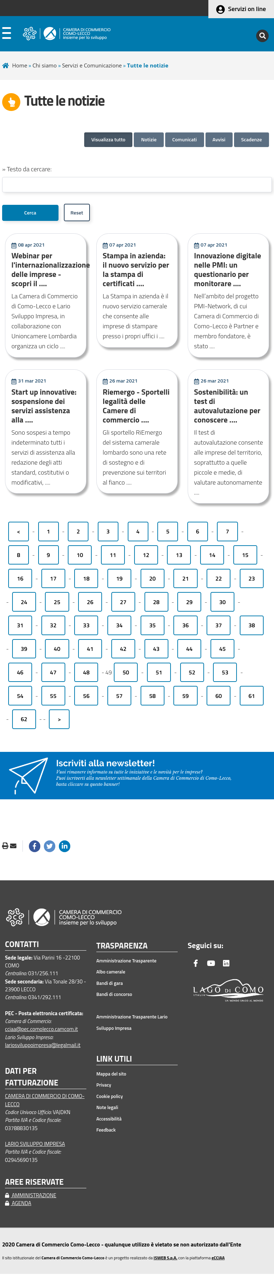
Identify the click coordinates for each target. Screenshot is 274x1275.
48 (86, 673)
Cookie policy (109, 1097)
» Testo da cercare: (27, 169)
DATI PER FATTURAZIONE (31, 1078)
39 (24, 650)
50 (126, 673)
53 (225, 673)
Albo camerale (110, 972)
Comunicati (184, 139)
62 (24, 720)
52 (192, 673)
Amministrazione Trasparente (126, 961)
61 (251, 697)
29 (189, 603)
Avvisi (219, 139)
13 (179, 556)
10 (80, 556)
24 (24, 603)
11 (113, 556)
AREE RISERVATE (34, 1183)
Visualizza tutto (108, 139)
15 (245, 556)
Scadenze (251, 139)
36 (185, 626)
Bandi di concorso (114, 995)
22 (218, 579)
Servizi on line (247, 9)
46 (20, 673)
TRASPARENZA (122, 947)
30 (222, 603)
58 (152, 697)
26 (90, 603)
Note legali (107, 1108)
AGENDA (18, 1204)
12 (146, 556)
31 (20, 626)
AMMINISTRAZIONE (30, 1196)
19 (119, 579)
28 (156, 603)
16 (20, 579)
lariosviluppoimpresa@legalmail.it (43, 1046)
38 (251, 626)
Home (19, 65)
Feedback (106, 1130)
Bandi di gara (109, 984)
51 (159, 673)
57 (119, 697)
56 (86, 697)
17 (53, 579)
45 (222, 650)
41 (90, 650)
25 (57, 603)
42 (123, 650)
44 (189, 650)
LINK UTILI (114, 1060)
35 (152, 626)
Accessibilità (109, 1119)
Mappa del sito (111, 1074)
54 (20, 697)
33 (86, 626)
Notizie (148, 139)
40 (57, 650)
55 (53, 697)
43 (156, 650)
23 (251, 579)
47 (53, 673)
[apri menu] (6, 34)
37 (218, 626)
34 (119, 626)
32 (53, 626)
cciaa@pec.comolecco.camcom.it (41, 1030)
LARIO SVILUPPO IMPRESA (35, 1145)
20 (152, 579)
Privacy (103, 1085)
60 (218, 697)
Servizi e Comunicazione (92, 65)
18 (86, 579)
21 (185, 579)
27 (123, 603)
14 (212, 556)
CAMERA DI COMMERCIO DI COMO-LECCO (45, 1101)
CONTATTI (22, 945)
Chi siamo (44, 65)
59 (185, 697)
